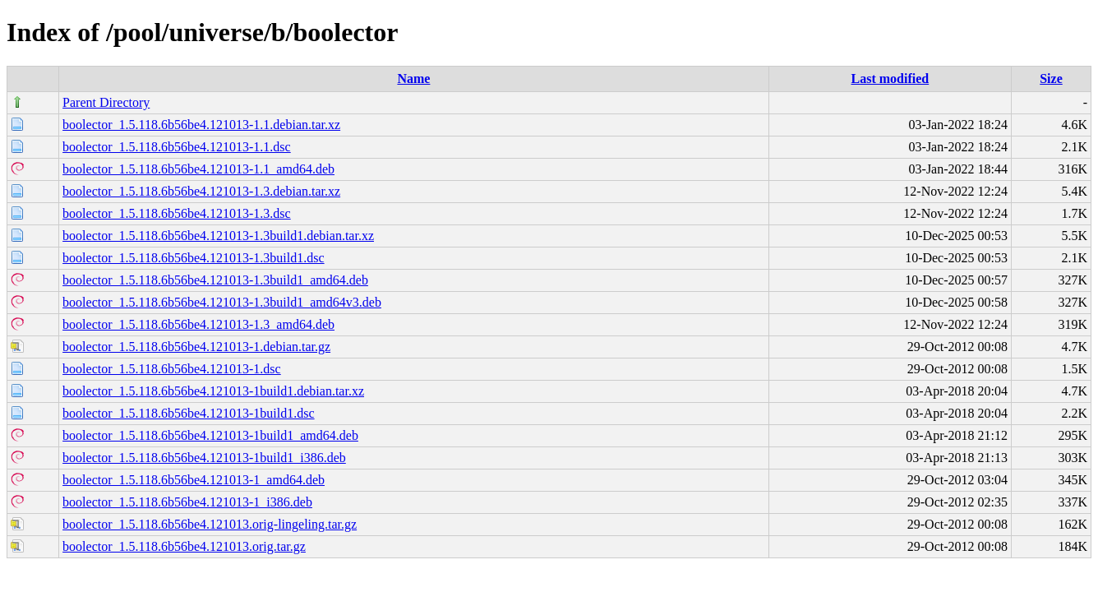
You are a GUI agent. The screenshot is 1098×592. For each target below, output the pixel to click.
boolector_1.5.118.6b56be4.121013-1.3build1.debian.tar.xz (218, 236)
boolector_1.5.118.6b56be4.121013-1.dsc (171, 369)
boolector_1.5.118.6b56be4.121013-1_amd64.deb (193, 480)
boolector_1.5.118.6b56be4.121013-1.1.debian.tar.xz (201, 125)
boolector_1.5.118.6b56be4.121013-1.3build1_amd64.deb (215, 280)
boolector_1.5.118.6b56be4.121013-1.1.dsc (176, 147)
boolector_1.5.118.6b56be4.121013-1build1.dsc (188, 413)
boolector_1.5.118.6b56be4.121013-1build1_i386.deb (204, 458)
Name (413, 79)
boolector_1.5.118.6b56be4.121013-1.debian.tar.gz (196, 347)
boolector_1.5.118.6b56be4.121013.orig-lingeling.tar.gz (209, 524)
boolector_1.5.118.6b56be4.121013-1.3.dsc (176, 213)
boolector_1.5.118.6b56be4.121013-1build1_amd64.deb (210, 435)
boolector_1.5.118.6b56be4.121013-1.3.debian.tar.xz (201, 191)
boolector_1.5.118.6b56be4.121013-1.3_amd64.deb (198, 324)
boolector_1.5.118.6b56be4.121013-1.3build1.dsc (193, 258)
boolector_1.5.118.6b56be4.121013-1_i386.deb (187, 502)
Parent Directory (106, 102)
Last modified (890, 79)
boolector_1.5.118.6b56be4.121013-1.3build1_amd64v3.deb (221, 302)
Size (1051, 79)
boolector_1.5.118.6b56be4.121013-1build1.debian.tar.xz (213, 391)
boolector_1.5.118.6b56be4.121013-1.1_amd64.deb (198, 169)
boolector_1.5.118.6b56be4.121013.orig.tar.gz (184, 546)
